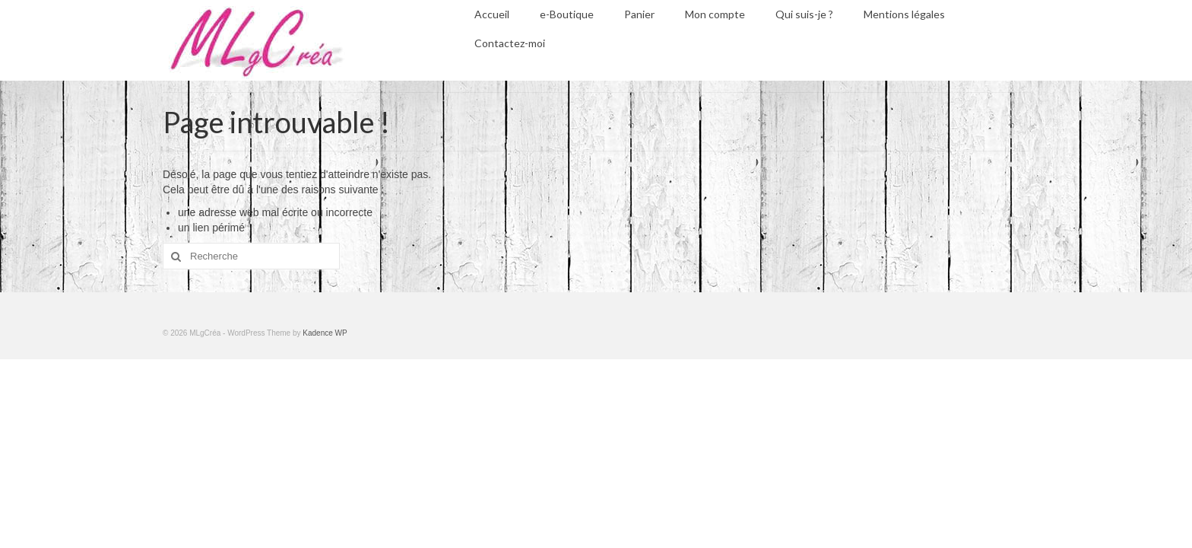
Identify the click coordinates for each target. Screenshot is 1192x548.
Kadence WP (325, 333)
